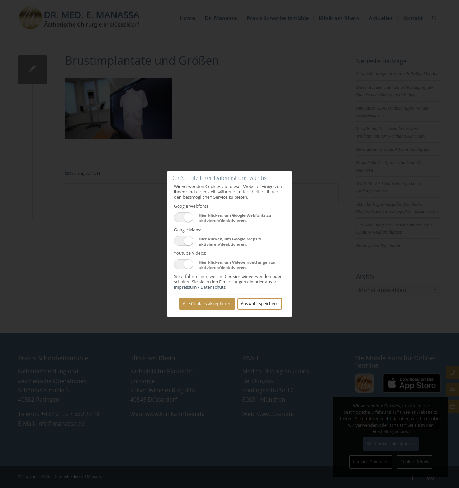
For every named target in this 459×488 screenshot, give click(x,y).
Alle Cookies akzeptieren (207, 304)
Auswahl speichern (260, 304)
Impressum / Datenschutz (200, 287)
